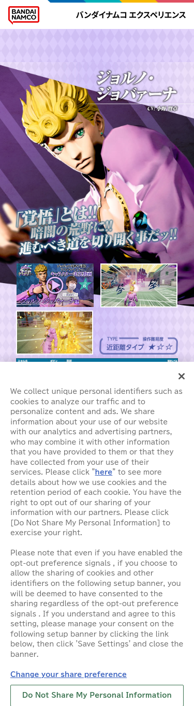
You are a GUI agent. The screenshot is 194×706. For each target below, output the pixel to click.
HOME (35, 39)
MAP (117, 39)
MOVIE (35, 53)
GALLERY (76, 53)
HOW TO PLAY (76, 39)
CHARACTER (158, 39)
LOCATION (117, 53)
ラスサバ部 (158, 53)
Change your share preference (68, 678)
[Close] (181, 380)
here (104, 476)
